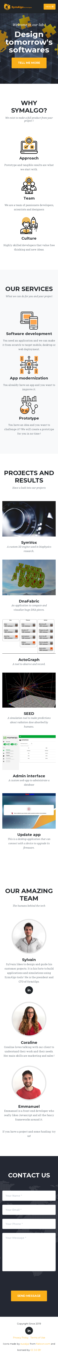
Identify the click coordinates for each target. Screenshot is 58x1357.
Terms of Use (37, 1337)
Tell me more (29, 63)
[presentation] (29, 1281)
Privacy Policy (20, 1337)
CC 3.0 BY (35, 1350)
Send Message (29, 1296)
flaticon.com (43, 1343)
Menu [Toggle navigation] (50, 6)
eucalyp (24, 1343)
